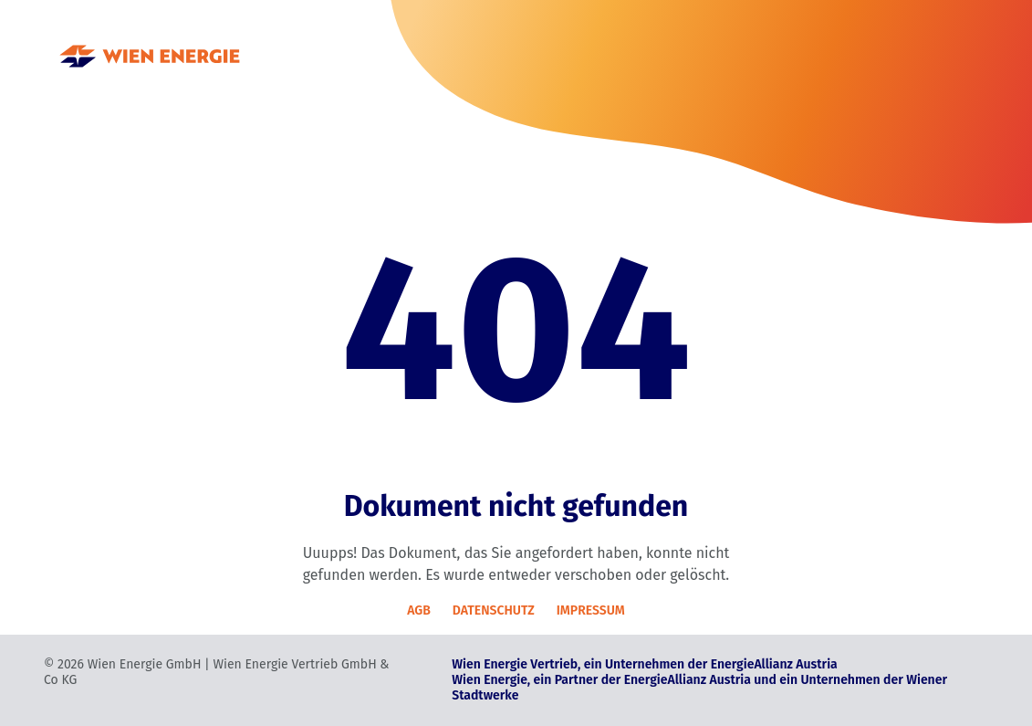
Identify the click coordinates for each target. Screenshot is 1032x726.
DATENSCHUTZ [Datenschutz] (494, 610)
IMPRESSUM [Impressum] (591, 610)
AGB (419, 610)
